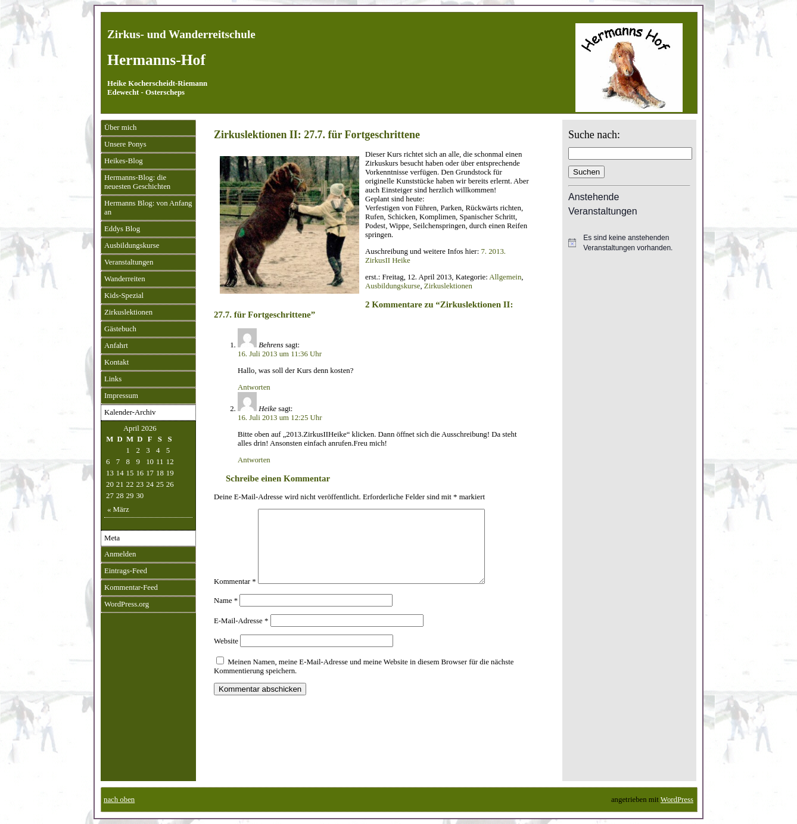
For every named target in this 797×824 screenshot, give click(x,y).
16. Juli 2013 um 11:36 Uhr (280, 354)
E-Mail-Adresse (241, 635)
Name (226, 615)
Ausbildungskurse (131, 245)
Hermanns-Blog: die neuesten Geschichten (137, 182)
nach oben (119, 799)
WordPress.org (126, 604)
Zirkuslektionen (128, 312)
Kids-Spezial (124, 295)
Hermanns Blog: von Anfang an (148, 207)
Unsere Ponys (125, 144)
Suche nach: (594, 135)
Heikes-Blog (123, 161)
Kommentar (235, 596)
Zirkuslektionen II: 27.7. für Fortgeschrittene (317, 135)
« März (118, 509)
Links (113, 379)
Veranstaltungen (128, 262)
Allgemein (505, 277)
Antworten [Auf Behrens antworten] (254, 387)
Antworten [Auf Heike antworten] (254, 460)
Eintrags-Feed (125, 571)
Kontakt (116, 362)
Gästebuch (120, 329)
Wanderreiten (124, 279)
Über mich (120, 127)
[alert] (629, 243)
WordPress (677, 799)
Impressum (121, 395)
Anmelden (120, 554)
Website (226, 655)
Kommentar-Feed (131, 587)
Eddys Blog (122, 229)
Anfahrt (116, 345)
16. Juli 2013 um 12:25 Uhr (280, 417)
